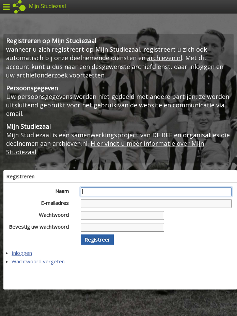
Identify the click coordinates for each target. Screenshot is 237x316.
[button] (97, 239)
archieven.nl (164, 58)
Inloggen (22, 252)
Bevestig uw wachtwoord (41, 226)
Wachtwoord (56, 214)
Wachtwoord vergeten (38, 261)
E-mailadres (57, 202)
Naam (64, 191)
